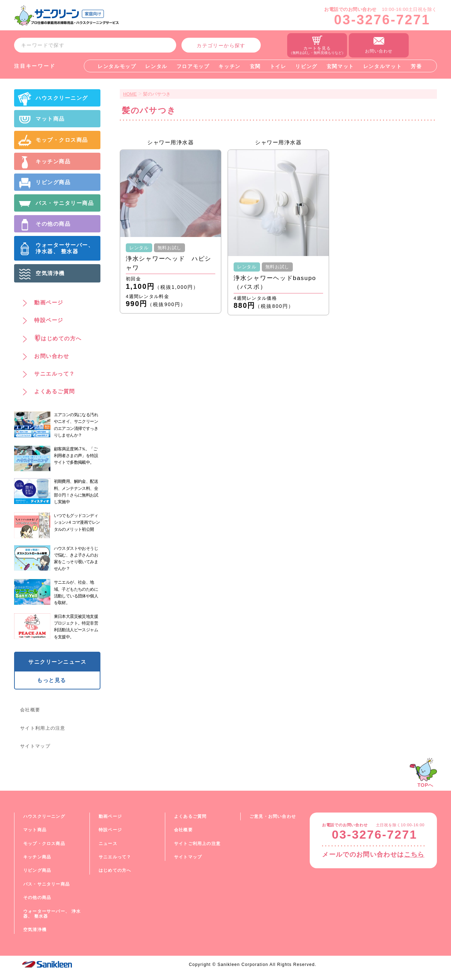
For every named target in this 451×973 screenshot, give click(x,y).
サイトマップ (35, 746)
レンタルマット (382, 66)
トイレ (278, 66)
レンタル (156, 66)
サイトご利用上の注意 (197, 843)
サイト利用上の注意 (43, 728)
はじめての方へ (115, 870)
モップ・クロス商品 (44, 843)
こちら (414, 854)
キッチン (229, 66)
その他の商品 (37, 897)
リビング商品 (37, 870)
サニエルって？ (115, 857)
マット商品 (35, 829)
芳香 (416, 66)
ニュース (108, 843)
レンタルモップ (117, 66)
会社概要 (30, 709)
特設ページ (110, 829)
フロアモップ (193, 66)
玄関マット (340, 66)
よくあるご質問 (190, 816)
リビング (306, 66)
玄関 (255, 66)
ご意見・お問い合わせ (272, 816)
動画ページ (110, 816)
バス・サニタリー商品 (46, 884)
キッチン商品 (37, 857)
